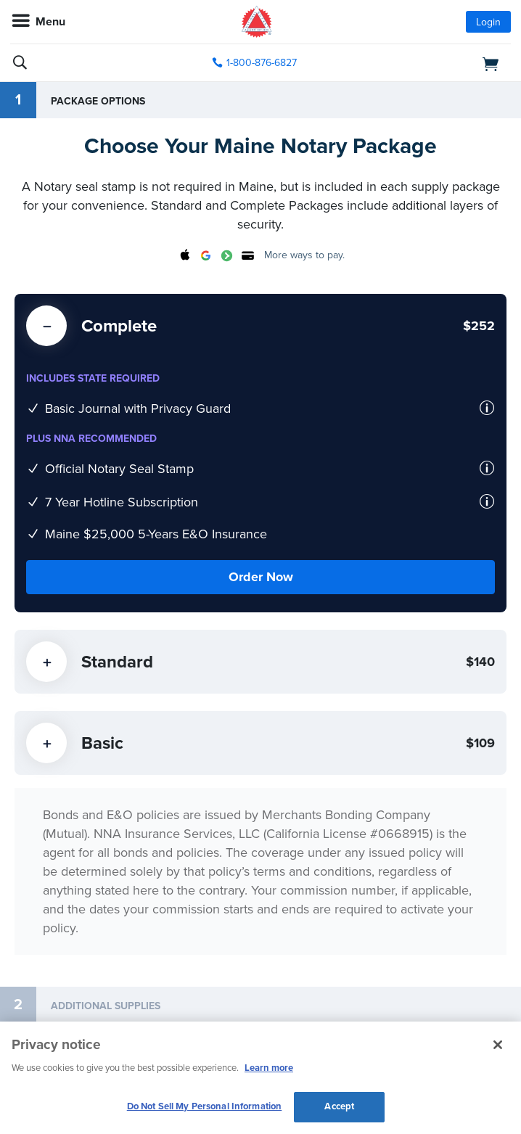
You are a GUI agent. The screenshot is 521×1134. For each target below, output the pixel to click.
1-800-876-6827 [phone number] (261, 63)
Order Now (261, 577)
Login (488, 22)
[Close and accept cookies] (498, 1045)
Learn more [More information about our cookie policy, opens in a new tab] (269, 1068)
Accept (339, 1106)
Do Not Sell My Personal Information (204, 1106)
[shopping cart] (431, 63)
